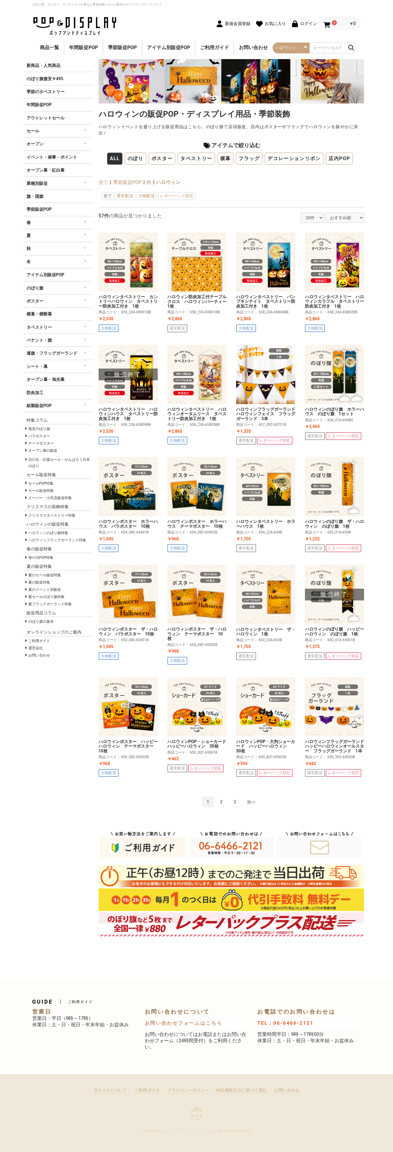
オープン (35, 143)
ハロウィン (168, 182)
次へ (251, 801)
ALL (115, 158)
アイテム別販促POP (168, 47)
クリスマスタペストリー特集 (51, 515)
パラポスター (39, 436)
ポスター (35, 301)
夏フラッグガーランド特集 (50, 604)
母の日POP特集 (40, 557)
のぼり (136, 158)
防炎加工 (35, 392)
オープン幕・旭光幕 (46, 379)
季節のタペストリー (46, 91)
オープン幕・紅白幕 (46, 170)
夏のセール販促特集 (44, 575)
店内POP (339, 158)
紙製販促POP (39, 405)
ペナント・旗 (39, 340)
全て (103, 182)
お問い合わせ (253, 47)
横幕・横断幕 (39, 314)
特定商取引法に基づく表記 (241, 1090)
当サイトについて (110, 1090)
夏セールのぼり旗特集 (46, 597)
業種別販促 (37, 183)
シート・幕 (37, 366)
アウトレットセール (46, 118)
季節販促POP (122, 47)
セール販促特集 (41, 491)
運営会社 (35, 648)
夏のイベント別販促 (44, 589)
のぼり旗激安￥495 (45, 78)
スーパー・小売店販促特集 (50, 498)
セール (33, 130)
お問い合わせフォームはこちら (184, 1023)
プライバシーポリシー (188, 1090)
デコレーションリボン (294, 158)
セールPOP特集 (40, 483)
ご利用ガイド (214, 47)
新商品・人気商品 (43, 65)
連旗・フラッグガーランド (52, 353)
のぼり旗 (35, 288)
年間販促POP (83, 47)
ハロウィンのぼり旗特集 (48, 533)
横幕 (225, 158)
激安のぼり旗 (39, 429)
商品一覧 (49, 47)
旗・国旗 (35, 196)
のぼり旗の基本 (41, 621)
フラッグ (249, 158)
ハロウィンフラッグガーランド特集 (57, 540)
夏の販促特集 (39, 582)
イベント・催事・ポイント (52, 157)
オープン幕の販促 (42, 450)
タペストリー (39, 327)
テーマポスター (41, 443)
